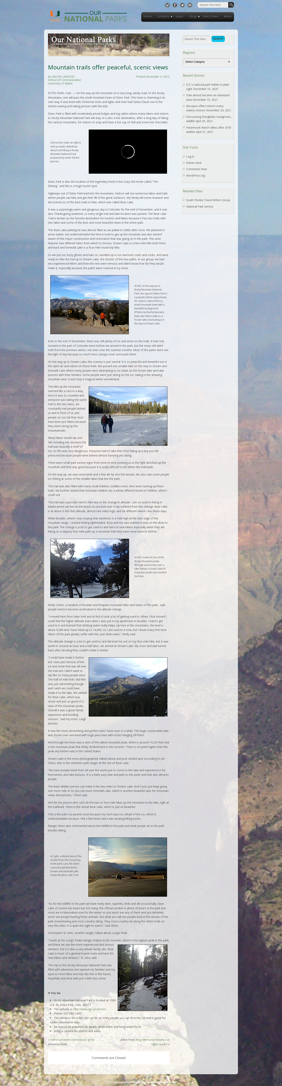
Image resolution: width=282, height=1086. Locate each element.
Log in (190, 156)
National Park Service (199, 206)
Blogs (193, 16)
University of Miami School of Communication (145, 1082)
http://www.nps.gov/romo (89, 1009)
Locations (163, 16)
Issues (179, 16)
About (227, 16)
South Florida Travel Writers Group (208, 200)
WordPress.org (195, 175)
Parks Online (211, 16)
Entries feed (193, 163)
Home (148, 16)
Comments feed (196, 169)
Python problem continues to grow (72, 1040)
